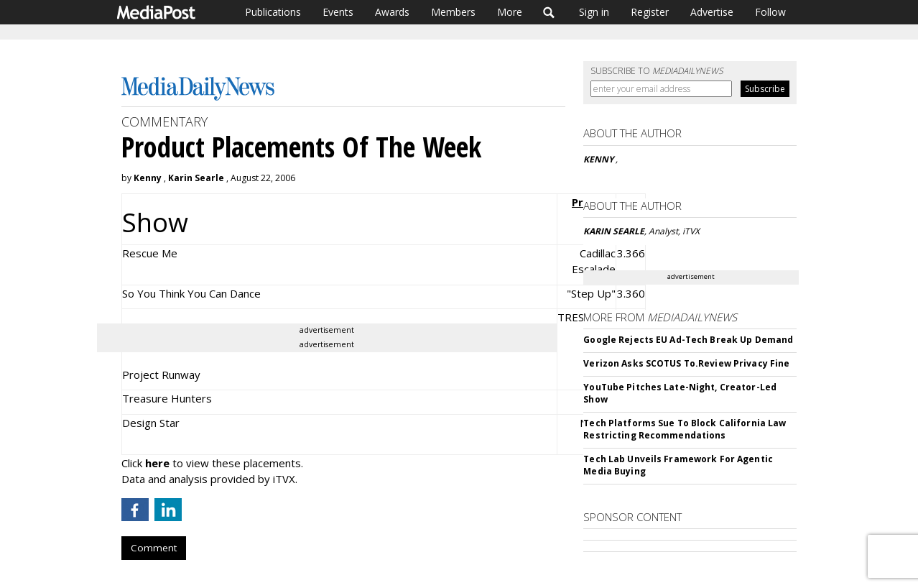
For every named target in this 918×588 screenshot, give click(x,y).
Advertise (711, 12)
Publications (273, 12)
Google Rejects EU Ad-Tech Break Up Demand (688, 340)
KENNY (599, 159)
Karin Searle (196, 178)
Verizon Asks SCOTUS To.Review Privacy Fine (686, 363)
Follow (770, 12)
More (509, 12)
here (157, 463)
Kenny (149, 178)
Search (549, 12)
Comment (154, 547)
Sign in (594, 12)
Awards (392, 12)
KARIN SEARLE (613, 231)
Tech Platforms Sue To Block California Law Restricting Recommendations (684, 429)
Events (338, 12)
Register (650, 12)
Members (453, 12)
